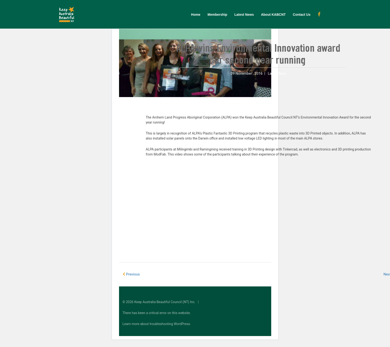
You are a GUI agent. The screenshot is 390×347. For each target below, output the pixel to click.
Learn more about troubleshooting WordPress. (157, 324)
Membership (217, 14)
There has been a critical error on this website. (157, 313)
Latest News (244, 14)
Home (195, 14)
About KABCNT (273, 14)
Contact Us (302, 14)
